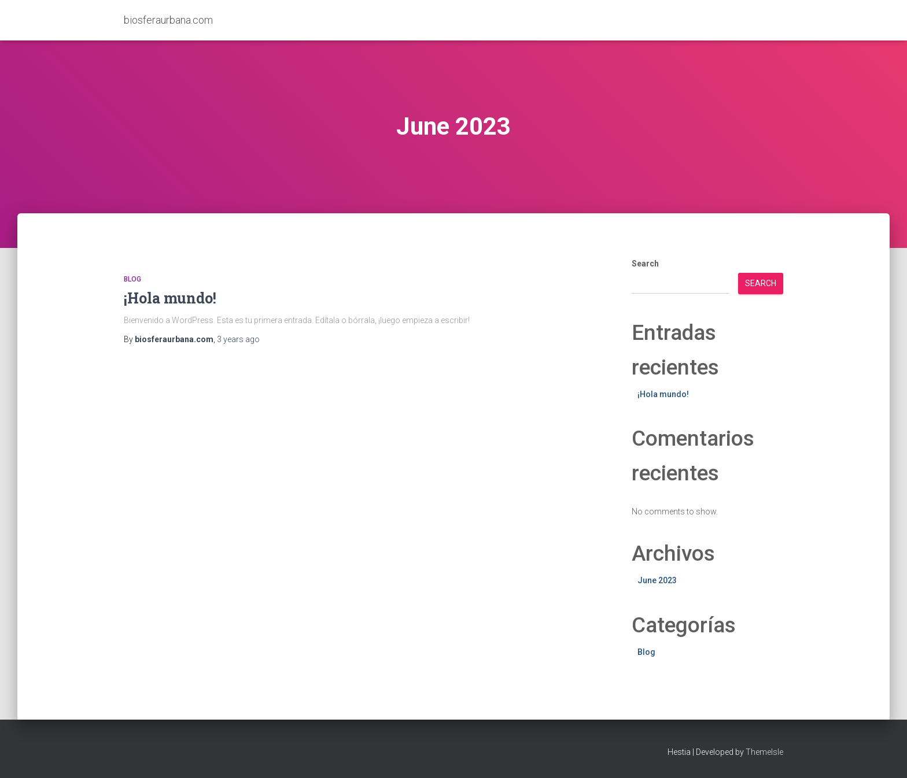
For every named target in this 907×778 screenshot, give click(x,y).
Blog (132, 279)
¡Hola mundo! (170, 298)
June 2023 (657, 580)
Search (645, 263)
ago (238, 339)
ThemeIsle (764, 752)
